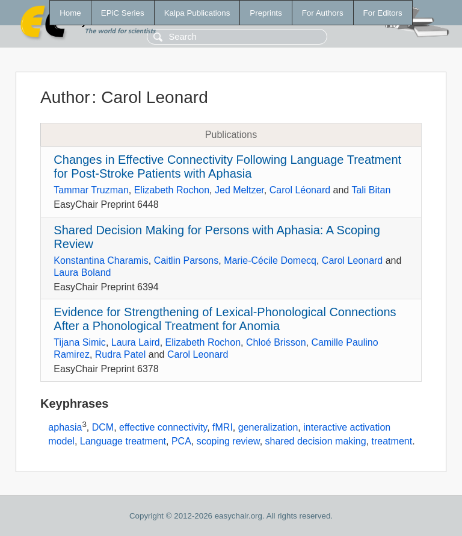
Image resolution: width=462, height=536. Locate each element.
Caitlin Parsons (186, 260)
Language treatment (123, 441)
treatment (392, 441)
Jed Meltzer (239, 190)
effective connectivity (163, 427)
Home (70, 12)
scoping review (228, 441)
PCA (181, 441)
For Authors (322, 12)
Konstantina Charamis (101, 260)
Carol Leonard (352, 260)
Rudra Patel (120, 354)
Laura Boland (82, 272)
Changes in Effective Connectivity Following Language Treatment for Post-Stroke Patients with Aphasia (227, 166)
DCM (103, 427)
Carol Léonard (300, 190)
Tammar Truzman (91, 190)
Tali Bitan (370, 190)
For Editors (382, 12)
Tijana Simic (80, 342)
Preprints (266, 12)
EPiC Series (122, 12)
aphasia (65, 427)
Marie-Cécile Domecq (270, 260)
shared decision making (315, 441)
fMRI (222, 427)
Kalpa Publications (197, 12)
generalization (268, 427)
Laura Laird (135, 342)
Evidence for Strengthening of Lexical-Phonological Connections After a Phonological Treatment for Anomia (225, 318)
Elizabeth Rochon (171, 190)
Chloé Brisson (276, 342)
